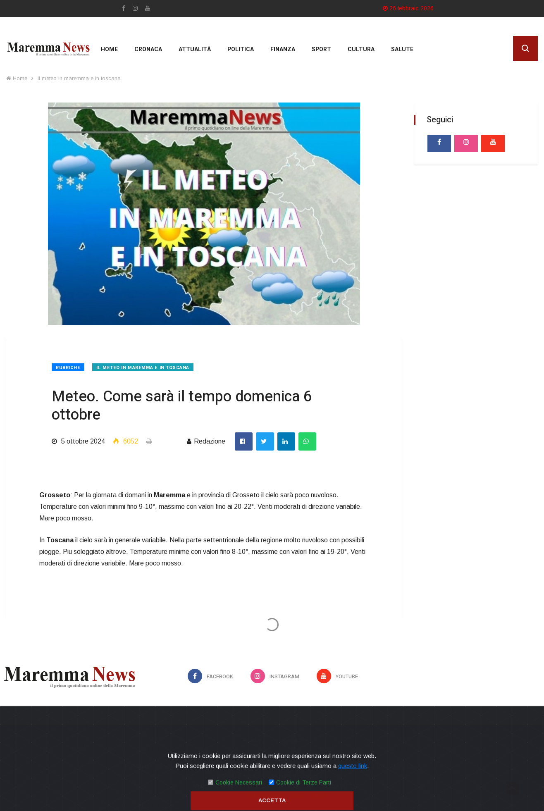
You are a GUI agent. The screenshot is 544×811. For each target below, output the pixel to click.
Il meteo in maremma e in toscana (79, 78)
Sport (321, 49)
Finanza (282, 49)
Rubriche (68, 367)
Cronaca (148, 49)
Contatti (292, 740)
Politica (240, 49)
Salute (402, 49)
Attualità (195, 49)
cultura (361, 49)
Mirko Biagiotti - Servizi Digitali (288, 795)
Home (109, 49)
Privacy (252, 740)
